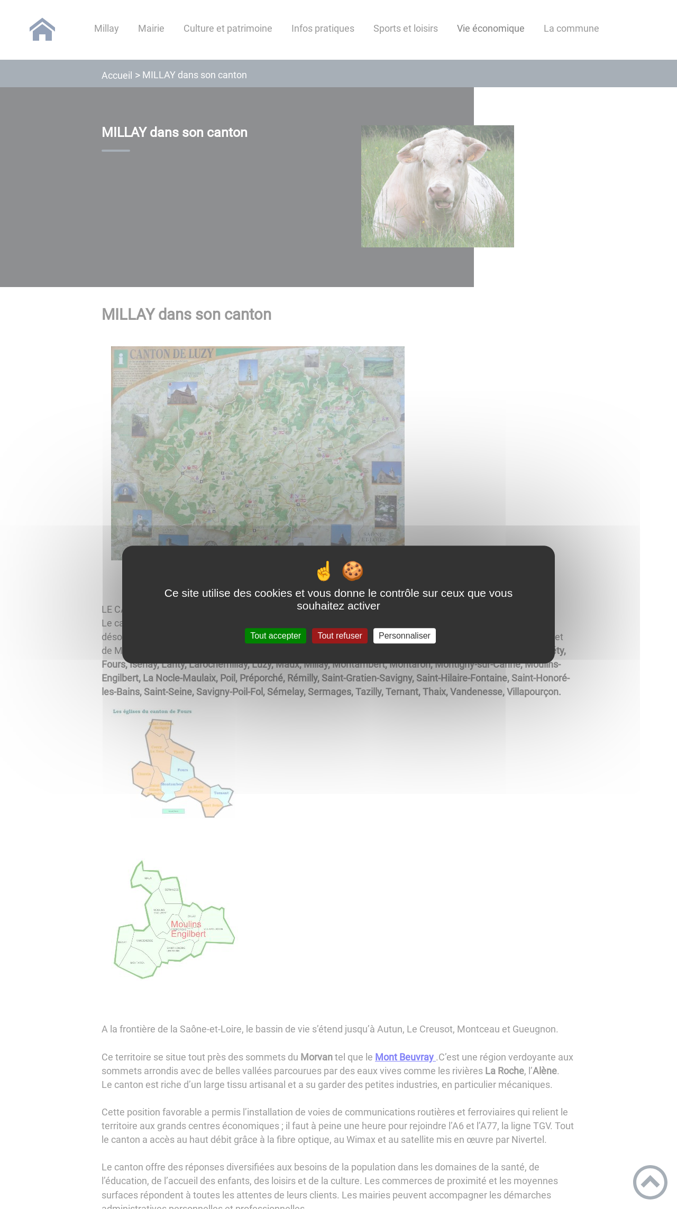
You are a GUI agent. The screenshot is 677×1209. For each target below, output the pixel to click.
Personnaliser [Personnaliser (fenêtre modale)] (405, 635)
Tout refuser (339, 635)
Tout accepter (275, 635)
